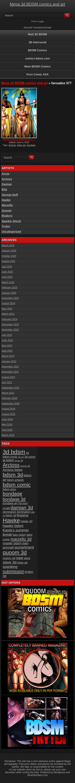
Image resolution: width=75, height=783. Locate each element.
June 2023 (7, 340)
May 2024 (7, 308)
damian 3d (22, 507)
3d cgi (21, 457)
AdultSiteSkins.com (37, 775)
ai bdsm (8, 460)
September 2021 (11, 388)
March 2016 (8, 435)
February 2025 (9, 287)
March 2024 (8, 314)
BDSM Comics (37, 50)
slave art (22, 562)
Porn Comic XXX (37, 74)
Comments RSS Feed (42, 27)
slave (27, 558)
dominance (9, 511)
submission (13, 571)
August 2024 (8, 303)
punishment (24, 547)
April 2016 (7, 430)
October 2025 (9, 256)
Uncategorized (11, 231)
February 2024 (9, 319)
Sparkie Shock (11, 221)
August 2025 (8, 261)
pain (25, 543)
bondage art (10, 503)
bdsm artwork (15, 480)
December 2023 (10, 324)
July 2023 (7, 335)
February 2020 (9, 398)
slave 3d (10, 562)
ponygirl (8, 547)
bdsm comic (17, 485)
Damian (7, 184)
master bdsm (12, 543)
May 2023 (7, 345)
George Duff (10, 194)
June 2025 (7, 272)
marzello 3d (21, 539)
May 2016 (7, 424)
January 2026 (9, 250)
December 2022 (10, 366)
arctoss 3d (25, 466)
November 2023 (10, 329)
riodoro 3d (9, 558)
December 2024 (10, 298)
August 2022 (8, 377)
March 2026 (8, 245)
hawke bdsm (13, 526)
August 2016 (8, 414)
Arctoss (12, 145)
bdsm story (9, 489)
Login (41, 21)
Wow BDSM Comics (37, 66)
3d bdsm (14, 452)
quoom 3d (15, 553)
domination (23, 511)
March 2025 (8, 282)
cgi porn (23, 503)
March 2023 (8, 356)
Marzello (7, 205)
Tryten (6, 226)
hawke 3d (26, 521)
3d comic (29, 456)
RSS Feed (28, 27)
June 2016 (7, 419)
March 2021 (8, 393)
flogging (22, 515)
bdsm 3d (13, 475)
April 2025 (7, 277)
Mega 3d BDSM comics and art (37, 4)
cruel (6, 508)
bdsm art (21, 145)
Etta (4, 189)
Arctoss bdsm (13, 470)
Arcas (6, 173)
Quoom (7, 210)
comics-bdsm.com (37, 58)
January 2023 (9, 361)
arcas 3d (19, 460)
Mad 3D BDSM (37, 34)
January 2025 (9, 293)
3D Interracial (37, 42)
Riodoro (7, 215)
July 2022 (7, 382)
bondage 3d (14, 499)
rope (19, 558)
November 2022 (10, 372)
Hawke (6, 200)
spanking (10, 567)
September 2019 (11, 403)
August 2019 (8, 408)
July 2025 (7, 266)
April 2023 (7, 351)
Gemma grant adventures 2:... (19, 139)
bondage (12, 494)
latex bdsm (19, 534)
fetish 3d (11, 515)
